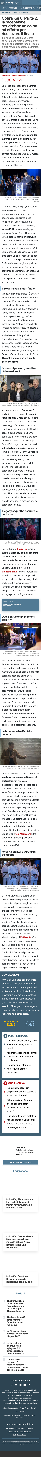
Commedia (20, 1158)
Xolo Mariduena (23, 839)
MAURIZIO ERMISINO (18, 75)
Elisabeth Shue (9, 571)
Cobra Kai (22, 549)
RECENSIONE (6, 75)
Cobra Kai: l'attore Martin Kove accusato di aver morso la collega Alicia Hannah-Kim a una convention (19, 1247)
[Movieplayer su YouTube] (25, 1391)
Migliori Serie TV (28, 8)
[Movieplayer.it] (13, 2)
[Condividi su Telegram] (19, 80)
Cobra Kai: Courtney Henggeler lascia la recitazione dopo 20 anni (19, 1284)
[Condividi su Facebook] (4, 80)
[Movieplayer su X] (16, 1391)
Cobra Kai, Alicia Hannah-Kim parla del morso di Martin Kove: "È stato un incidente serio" (19, 1208)
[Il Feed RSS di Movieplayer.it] (29, 1391)
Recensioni (13, 8)
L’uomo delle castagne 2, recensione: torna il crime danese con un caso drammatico (17, 1370)
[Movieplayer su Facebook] (12, 1391)
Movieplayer (6, 12)
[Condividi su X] (9, 80)
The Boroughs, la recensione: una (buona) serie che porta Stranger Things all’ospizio (16, 1311)
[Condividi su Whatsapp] (14, 80)
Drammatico (29, 1158)
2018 (24, 1155)
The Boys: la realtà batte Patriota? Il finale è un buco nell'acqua (16, 1327)
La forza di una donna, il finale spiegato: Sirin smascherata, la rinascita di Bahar (15, 1354)
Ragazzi (19, 1160)
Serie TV (15, 12)
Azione (30, 1155)
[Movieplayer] (20, 1387)
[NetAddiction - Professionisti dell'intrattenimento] (26, 1430)
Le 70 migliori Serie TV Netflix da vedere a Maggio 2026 (17, 1339)
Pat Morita (25, 942)
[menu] (2, 2)
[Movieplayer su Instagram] (20, 1391)
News (4, 8)
